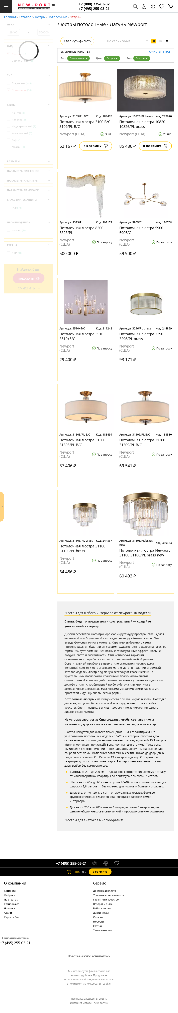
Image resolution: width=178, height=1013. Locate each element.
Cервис (99, 883)
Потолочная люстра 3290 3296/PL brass (141, 336)
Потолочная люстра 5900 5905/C (141, 230)
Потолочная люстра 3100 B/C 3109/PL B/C (84, 124)
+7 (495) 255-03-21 (94, 8)
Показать (29, 278)
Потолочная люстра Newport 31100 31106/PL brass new (144, 552)
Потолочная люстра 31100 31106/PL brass (82, 548)
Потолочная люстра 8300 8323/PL (81, 230)
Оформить (100, 871)
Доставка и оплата (104, 891)
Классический (22, 133)
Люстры (39, 17)
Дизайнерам (101, 913)
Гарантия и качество (106, 899)
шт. (73, 871)
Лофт (16, 140)
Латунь (112, 58)
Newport (19, 230)
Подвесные (22, 83)
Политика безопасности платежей (89, 956)
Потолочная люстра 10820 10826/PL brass (142, 124)
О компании (15, 883)
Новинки (9, 908)
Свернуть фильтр (77, 41)
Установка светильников (108, 895)
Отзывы (98, 917)
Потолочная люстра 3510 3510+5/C (81, 336)
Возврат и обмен (103, 904)
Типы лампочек (103, 930)
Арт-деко (19, 119)
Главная (10, 17)
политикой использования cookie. (90, 983)
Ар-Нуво (18, 112)
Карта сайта (11, 917)
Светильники (22, 60)
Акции (8, 913)
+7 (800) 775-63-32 (94, 4)
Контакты (10, 891)
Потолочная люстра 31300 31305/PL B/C (82, 442)
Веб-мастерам (102, 908)
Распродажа (11, 904)
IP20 (17, 208)
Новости (98, 921)
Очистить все (160, 51)
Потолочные (57, 17)
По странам (11, 899)
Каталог (25, 17)
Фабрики (9, 895)
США (17, 253)
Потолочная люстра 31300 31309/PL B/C (142, 442)
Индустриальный (24, 126)
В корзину (95, 146)
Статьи (97, 926)
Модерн (18, 147)
